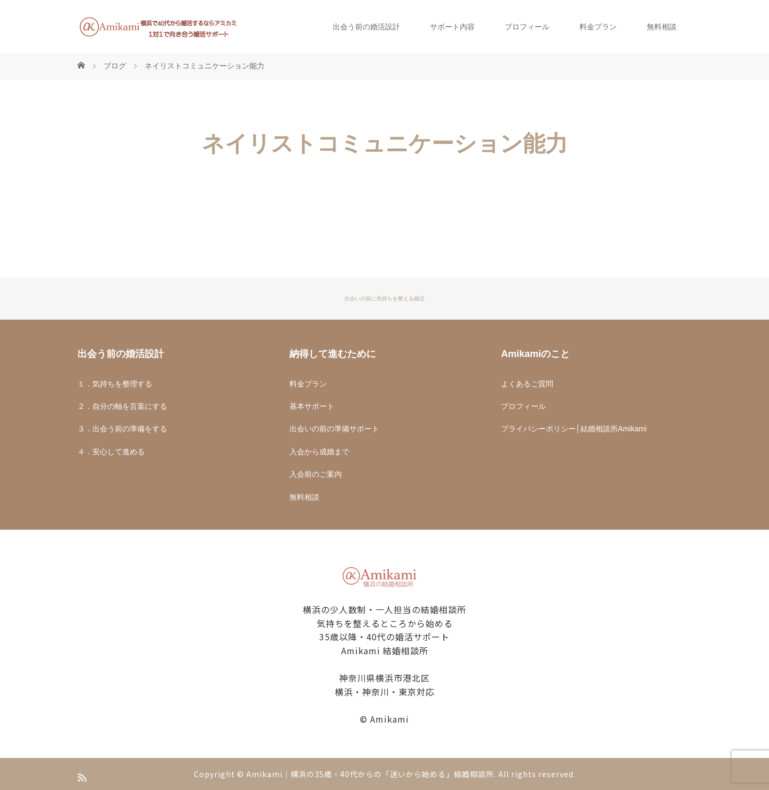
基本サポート (311, 406)
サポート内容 (452, 26)
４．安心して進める (111, 451)
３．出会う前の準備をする (122, 428)
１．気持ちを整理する (114, 383)
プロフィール (527, 26)
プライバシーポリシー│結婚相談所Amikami (573, 428)
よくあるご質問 (527, 383)
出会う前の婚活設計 (366, 26)
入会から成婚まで (319, 451)
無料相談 (662, 26)
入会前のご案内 (315, 474)
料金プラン (598, 26)
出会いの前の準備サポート (334, 428)
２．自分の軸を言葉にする (122, 406)
